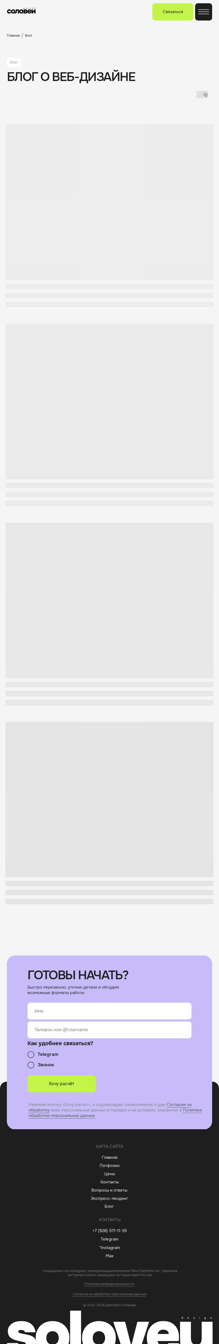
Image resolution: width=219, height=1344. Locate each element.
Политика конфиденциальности (109, 1284)
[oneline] (109, 1029)
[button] (172, 11)
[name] (109, 1011)
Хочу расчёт (61, 1084)
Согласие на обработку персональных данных (109, 1294)
